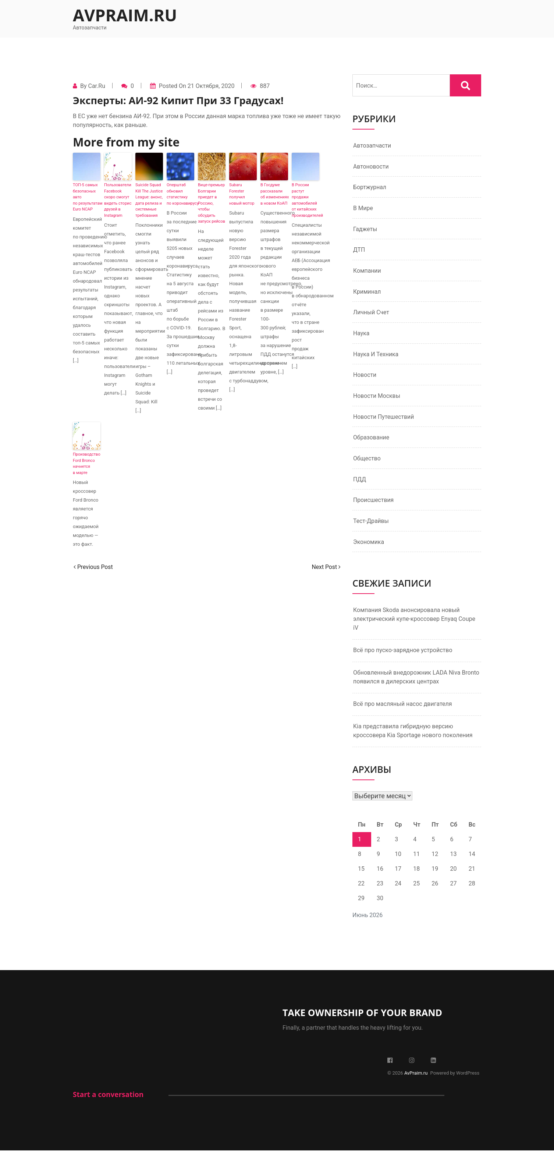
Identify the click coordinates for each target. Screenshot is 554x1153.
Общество (367, 460)
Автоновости (371, 166)
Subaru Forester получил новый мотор (241, 194)
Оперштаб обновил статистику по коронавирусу (180, 194)
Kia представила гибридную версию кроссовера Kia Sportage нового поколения (412, 733)
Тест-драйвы (371, 523)
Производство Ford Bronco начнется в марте (86, 463)
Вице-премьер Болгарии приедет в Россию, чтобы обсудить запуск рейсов (211, 203)
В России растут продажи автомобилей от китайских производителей (305, 200)
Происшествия (373, 502)
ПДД (359, 481)
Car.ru (96, 85)
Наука (361, 334)
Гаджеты (365, 229)
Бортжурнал (370, 187)
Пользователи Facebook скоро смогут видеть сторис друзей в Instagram (117, 200)
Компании (367, 271)
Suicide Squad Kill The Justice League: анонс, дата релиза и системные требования (149, 200)
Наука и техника (376, 355)
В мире (363, 208)
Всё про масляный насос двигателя (402, 706)
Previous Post (93, 566)
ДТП (359, 250)
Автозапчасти (372, 145)
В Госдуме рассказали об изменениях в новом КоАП (274, 194)
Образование (371, 439)
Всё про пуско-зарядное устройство (402, 652)
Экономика (368, 544)
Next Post (326, 566)
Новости (365, 376)
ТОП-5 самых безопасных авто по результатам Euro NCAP (86, 197)
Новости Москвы (377, 397)
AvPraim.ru (125, 15)
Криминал (367, 292)
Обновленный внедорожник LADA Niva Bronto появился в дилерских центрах (416, 679)
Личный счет (371, 313)
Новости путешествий (384, 418)
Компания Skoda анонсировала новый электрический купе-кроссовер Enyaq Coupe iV (414, 621)
